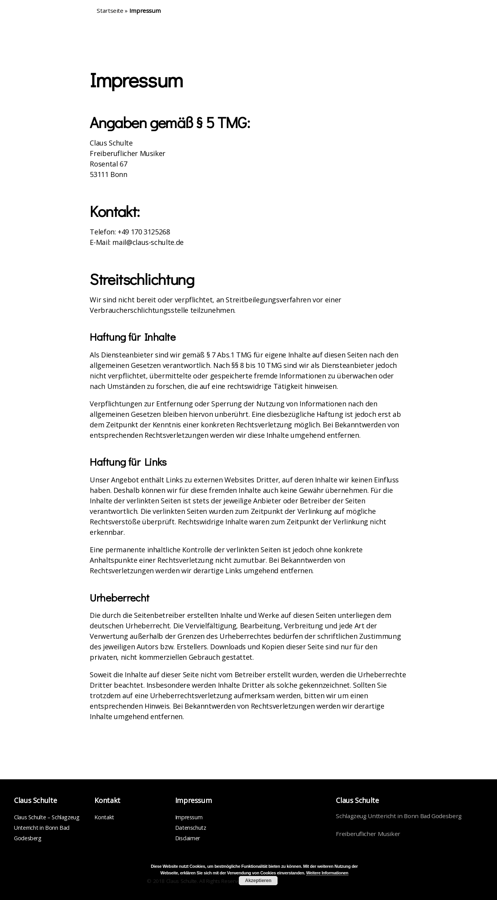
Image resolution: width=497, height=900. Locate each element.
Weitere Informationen (327, 873)
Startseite (110, 10)
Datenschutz (190, 827)
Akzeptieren (258, 880)
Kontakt (104, 817)
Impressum (189, 817)
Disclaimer (187, 838)
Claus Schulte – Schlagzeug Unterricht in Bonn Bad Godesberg (47, 827)
